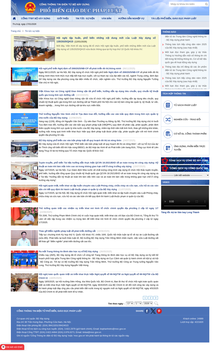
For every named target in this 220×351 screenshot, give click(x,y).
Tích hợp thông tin (174, 93)
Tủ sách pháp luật (185, 105)
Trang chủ (16, 31)
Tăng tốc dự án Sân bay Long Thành (180, 212)
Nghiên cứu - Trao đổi (187, 119)
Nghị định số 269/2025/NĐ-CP (124, 72)
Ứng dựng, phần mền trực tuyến (189, 148)
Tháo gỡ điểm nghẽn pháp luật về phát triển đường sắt (74, 231)
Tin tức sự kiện (32, 31)
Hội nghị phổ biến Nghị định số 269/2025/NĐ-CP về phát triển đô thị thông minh (87, 68)
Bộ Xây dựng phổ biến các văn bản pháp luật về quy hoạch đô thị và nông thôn (87, 140)
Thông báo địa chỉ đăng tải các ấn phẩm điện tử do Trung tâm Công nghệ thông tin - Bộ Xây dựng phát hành (186, 36)
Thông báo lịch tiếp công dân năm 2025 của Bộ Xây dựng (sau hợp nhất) (186, 46)
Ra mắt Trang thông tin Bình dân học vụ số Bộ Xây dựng (75, 251)
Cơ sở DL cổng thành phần (190, 133)
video (166, 182)
